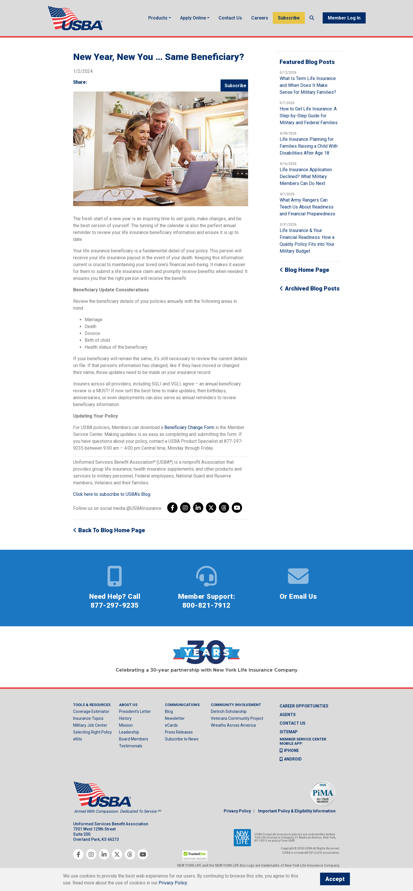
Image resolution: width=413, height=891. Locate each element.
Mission (126, 725)
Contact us (292, 723)
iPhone (289, 750)
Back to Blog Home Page (109, 530)
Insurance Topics (88, 718)
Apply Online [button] (193, 18)
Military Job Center (90, 725)
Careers (259, 18)
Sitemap (289, 732)
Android (291, 759)
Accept (335, 879)
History (125, 718)
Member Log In (344, 18)
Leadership (129, 732)
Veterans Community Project (237, 718)
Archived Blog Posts (310, 288)
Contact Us (230, 18)
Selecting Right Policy (92, 732)
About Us (128, 705)
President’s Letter (135, 711)
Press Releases (179, 732)
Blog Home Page (304, 269)
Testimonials (130, 746)
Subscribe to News (181, 739)
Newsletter (175, 718)
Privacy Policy (237, 811)
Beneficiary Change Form (189, 427)
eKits (77, 739)
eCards (171, 725)
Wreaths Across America (233, 725)
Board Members (133, 739)
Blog (169, 711)
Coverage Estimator (91, 711)
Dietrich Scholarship (229, 711)
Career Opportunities (304, 706)
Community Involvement (236, 705)
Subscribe (289, 18)
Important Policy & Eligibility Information (297, 811)
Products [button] (157, 18)
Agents (288, 714)
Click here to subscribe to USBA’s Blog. (112, 494)
